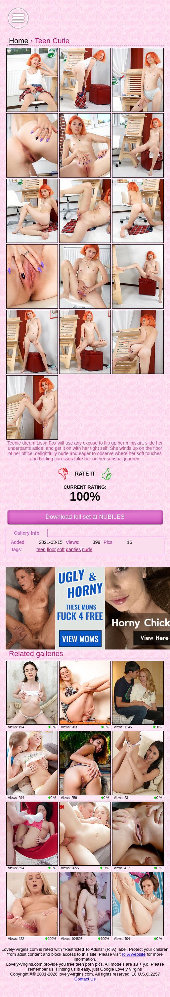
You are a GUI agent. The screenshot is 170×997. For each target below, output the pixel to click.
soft (61, 549)
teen (40, 549)
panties (73, 549)
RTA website (134, 954)
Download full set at (84, 517)
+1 (106, 474)
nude (87, 549)
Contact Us (85, 979)
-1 (63, 474)
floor (51, 549)
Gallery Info (26, 533)
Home (18, 41)
